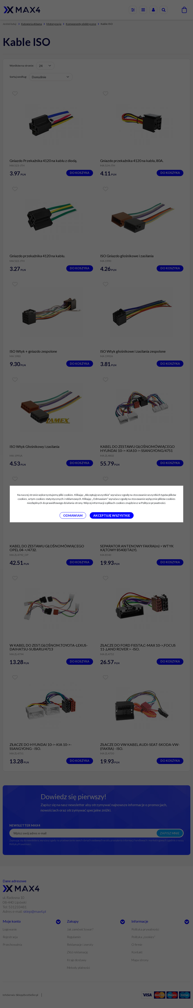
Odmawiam (73, 515)
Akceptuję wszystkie (111, 515)
